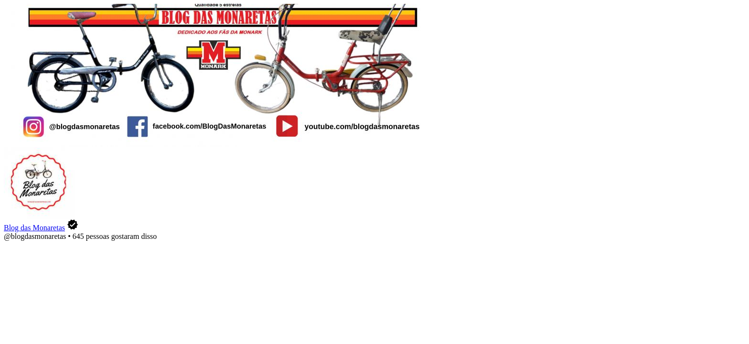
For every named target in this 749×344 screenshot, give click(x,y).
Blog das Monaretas (34, 228)
